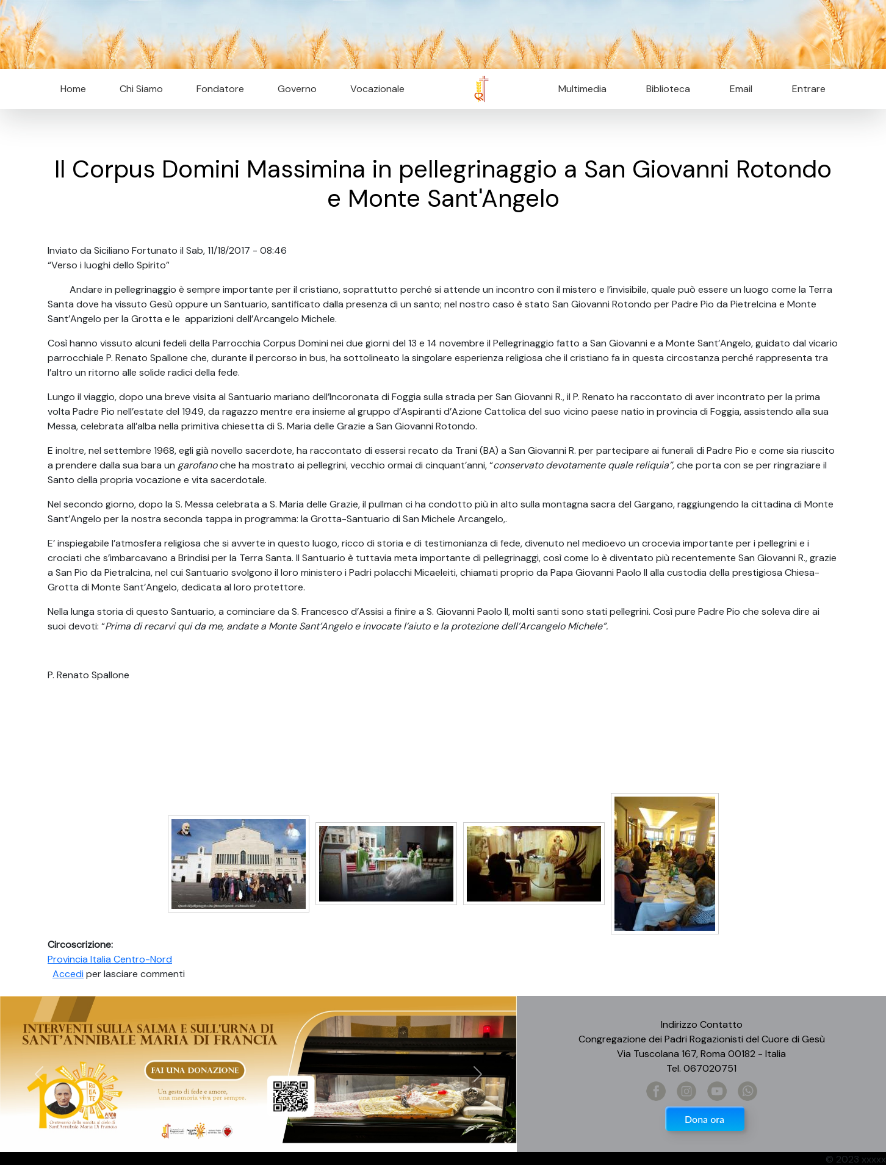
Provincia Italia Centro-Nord (110, 959)
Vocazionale (377, 88)
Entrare (809, 88)
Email (737, 88)
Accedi (68, 973)
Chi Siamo (141, 88)
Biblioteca (668, 88)
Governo (297, 88)
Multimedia (582, 88)
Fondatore (220, 88)
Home (73, 88)
